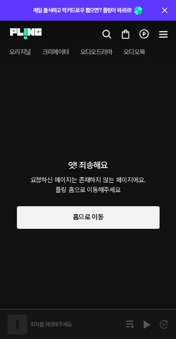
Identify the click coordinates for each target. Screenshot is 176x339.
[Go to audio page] (23, 34)
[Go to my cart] (125, 33)
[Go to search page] (106, 33)
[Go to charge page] (144, 33)
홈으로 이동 (88, 217)
